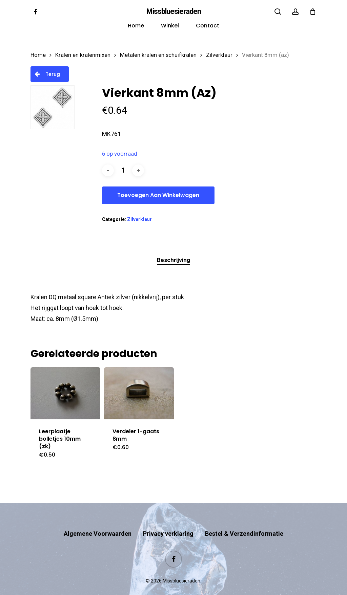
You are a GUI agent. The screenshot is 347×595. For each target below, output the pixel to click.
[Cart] (313, 11)
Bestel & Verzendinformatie (244, 520)
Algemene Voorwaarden (97, 520)
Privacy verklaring (168, 520)
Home (38, 55)
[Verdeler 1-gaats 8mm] (139, 393)
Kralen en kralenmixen (82, 55)
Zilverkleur (219, 55)
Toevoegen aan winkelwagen (158, 195)
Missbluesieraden (173, 11)
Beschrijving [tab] (173, 260)
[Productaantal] (123, 170)
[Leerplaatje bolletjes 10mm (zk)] (65, 393)
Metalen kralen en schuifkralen (158, 55)
